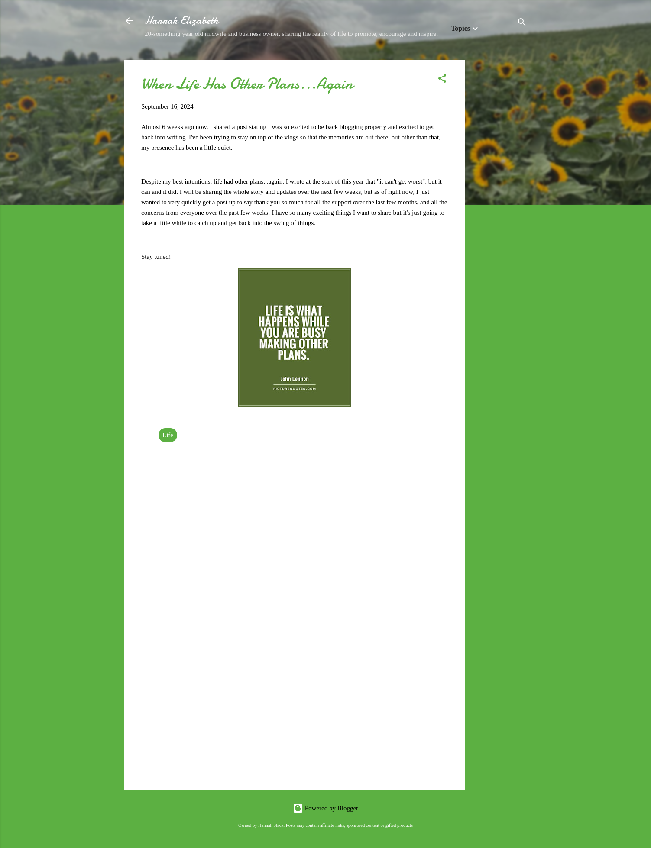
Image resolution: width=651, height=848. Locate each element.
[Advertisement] (499, 190)
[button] (442, 80)
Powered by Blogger (325, 808)
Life (167, 435)
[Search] (522, 23)
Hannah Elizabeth (181, 20)
